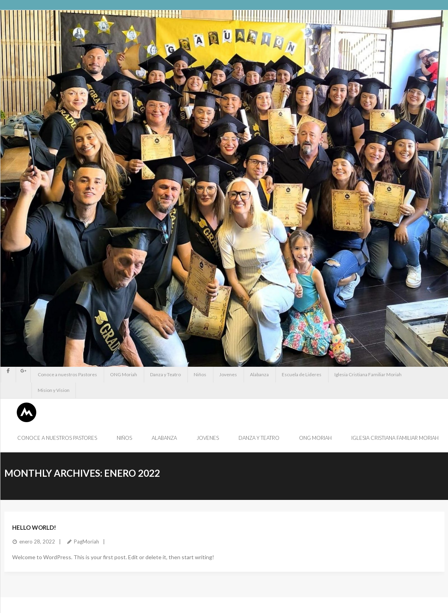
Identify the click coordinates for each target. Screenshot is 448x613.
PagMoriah (86, 541)
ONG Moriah (123, 374)
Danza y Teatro (165, 374)
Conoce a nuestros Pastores (67, 374)
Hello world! (34, 527)
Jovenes (228, 374)
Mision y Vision (54, 390)
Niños (200, 374)
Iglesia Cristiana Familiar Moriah (368, 374)
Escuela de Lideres (301, 374)
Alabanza (259, 374)
